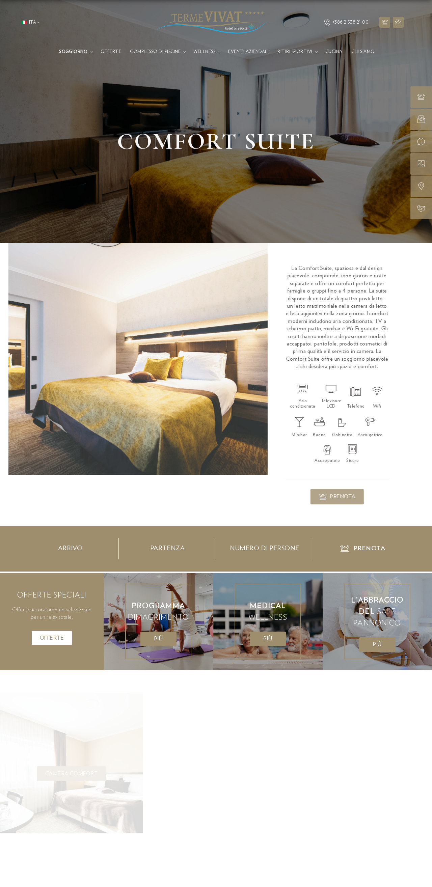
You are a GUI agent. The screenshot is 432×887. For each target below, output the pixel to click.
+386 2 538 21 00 (346, 22)
